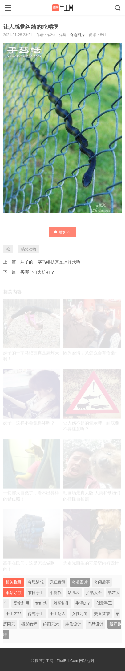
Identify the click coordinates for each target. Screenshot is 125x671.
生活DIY (82, 603)
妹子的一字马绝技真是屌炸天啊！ (52, 261)
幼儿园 (74, 592)
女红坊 (41, 603)
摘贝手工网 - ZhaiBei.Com (56, 661)
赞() (62, 231)
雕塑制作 (61, 603)
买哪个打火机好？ (37, 272)
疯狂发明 (58, 582)
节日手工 (36, 592)
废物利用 (21, 603)
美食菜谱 (102, 613)
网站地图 (86, 661)
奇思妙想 (36, 582)
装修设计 (73, 624)
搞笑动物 (28, 249)
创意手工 (104, 603)
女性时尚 (80, 613)
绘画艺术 (51, 624)
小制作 (56, 592)
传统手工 (36, 613)
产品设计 (95, 624)
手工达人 (58, 613)
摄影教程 (29, 624)
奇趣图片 (77, 35)
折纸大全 (94, 592)
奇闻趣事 (102, 582)
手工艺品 (14, 613)
